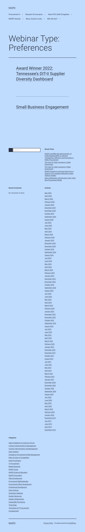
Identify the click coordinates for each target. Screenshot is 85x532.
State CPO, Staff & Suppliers (58, 14)
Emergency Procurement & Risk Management (24, 455)
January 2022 (49, 347)
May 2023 (48, 300)
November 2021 (50, 353)
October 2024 (49, 249)
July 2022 (48, 329)
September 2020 (50, 391)
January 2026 (49, 205)
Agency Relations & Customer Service (22, 443)
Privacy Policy (48, 523)
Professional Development (18, 487)
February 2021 (50, 377)
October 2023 (49, 285)
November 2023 (50, 282)
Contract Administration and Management (23, 449)
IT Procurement (14, 464)
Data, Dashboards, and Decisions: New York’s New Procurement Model (60, 179)
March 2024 (49, 270)
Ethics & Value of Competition (19, 458)
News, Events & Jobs (34, 19)
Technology (13, 505)
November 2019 (50, 418)
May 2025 (48, 228)
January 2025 (49, 240)
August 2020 (49, 394)
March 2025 (49, 234)
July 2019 (48, 421)
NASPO (12, 8)
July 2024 (48, 258)
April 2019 (48, 427)
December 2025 (50, 208)
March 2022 (49, 341)
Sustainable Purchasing (17, 502)
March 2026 (49, 199)
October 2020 (49, 388)
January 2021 (49, 380)
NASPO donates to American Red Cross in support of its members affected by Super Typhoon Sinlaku (59, 173)
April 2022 (48, 338)
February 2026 (50, 202)
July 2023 (48, 294)
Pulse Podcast (14, 490)
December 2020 (50, 382)
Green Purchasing (15, 461)
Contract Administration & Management (22, 446)
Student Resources (15, 496)
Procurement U (14, 14)
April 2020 (48, 406)
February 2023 (50, 308)
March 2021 (49, 374)
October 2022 (49, 320)
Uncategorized (14, 511)
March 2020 (49, 409)
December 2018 (50, 430)
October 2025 (49, 214)
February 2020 (50, 412)
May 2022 (48, 335)
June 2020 (48, 400)
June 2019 (48, 424)
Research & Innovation (34, 14)
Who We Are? (52, 19)
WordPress (72, 523)
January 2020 (49, 415)
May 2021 (48, 368)
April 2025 (48, 231)
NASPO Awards (15, 19)
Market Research (14, 466)
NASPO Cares (13, 469)
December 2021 (50, 350)
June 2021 (48, 365)
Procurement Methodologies (18, 481)
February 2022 (50, 344)
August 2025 (49, 220)
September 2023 (50, 288)
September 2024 (50, 252)
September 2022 (50, 323)
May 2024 (48, 264)
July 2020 (48, 397)
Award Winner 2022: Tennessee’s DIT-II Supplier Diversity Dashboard (40, 74)
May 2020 (48, 403)
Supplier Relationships (16, 499)
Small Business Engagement (42, 107)
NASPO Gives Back (15, 475)
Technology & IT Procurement (19, 508)
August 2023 (49, 291)
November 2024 (50, 246)
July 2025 (48, 223)
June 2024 (48, 261)
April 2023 (48, 303)
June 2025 (48, 226)
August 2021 (49, 359)
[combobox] (24, 150)
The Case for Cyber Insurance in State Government (58, 163)
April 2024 (48, 267)
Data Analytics (14, 452)
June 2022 (48, 332)
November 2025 (50, 211)
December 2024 (50, 243)
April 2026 (48, 196)
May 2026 (48, 193)
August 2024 (49, 255)
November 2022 (50, 317)
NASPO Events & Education (18, 472)
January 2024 (49, 276)
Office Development (15, 478)
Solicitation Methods (16, 493)
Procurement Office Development (20, 484)
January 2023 (49, 311)
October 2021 (49, 356)
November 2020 (50, 385)
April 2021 (48, 371)
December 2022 (50, 314)
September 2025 (50, 217)
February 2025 (50, 237)
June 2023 (48, 297)
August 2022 (49, 326)
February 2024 (50, 273)
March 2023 (49, 305)
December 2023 (50, 279)
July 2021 (48, 362)
